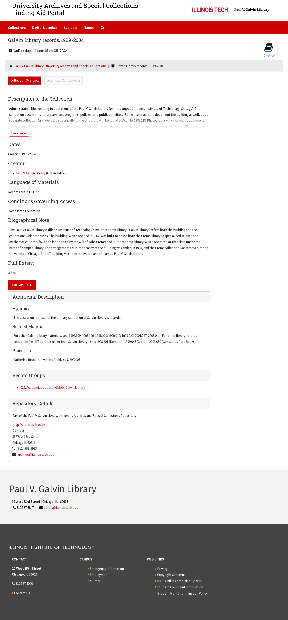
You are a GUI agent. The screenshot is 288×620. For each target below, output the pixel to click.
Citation (269, 50)
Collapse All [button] (22, 285)
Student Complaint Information (180, 587)
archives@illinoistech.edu (35, 454)
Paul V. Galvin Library (30, 173)
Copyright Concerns (171, 575)
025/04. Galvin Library (70, 387)
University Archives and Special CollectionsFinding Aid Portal (75, 9)
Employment (99, 575)
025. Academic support (36, 387)
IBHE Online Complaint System (179, 581)
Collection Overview (24, 80)
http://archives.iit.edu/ (28, 424)
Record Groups (28, 375)
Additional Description (38, 297)
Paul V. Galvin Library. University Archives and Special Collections (60, 66)
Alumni (95, 581)
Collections (17, 27)
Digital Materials (44, 27)
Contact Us (22, 593)
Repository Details (33, 403)
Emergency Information (107, 568)
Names (89, 27)
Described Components (63, 80)
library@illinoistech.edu (61, 507)
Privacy (162, 568)
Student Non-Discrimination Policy (182, 593)
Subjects (70, 27)
